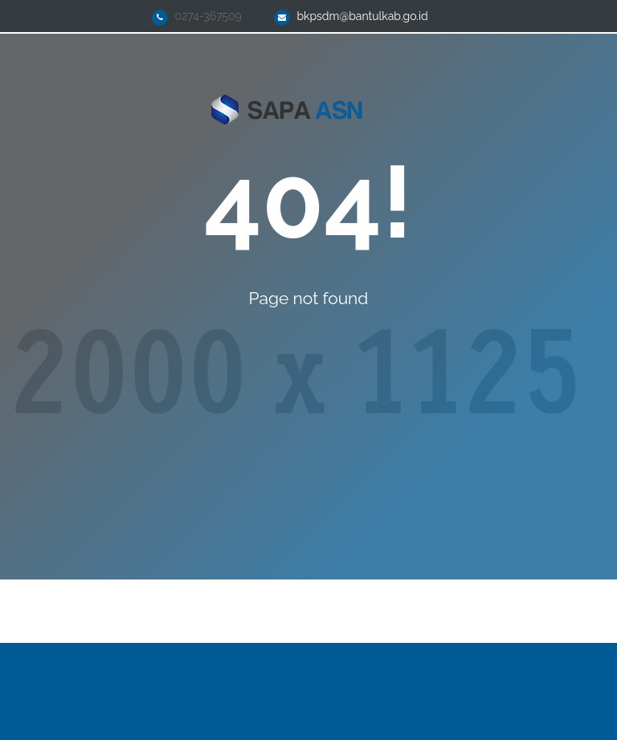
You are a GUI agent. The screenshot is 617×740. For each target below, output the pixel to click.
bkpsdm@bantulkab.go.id (361, 16)
